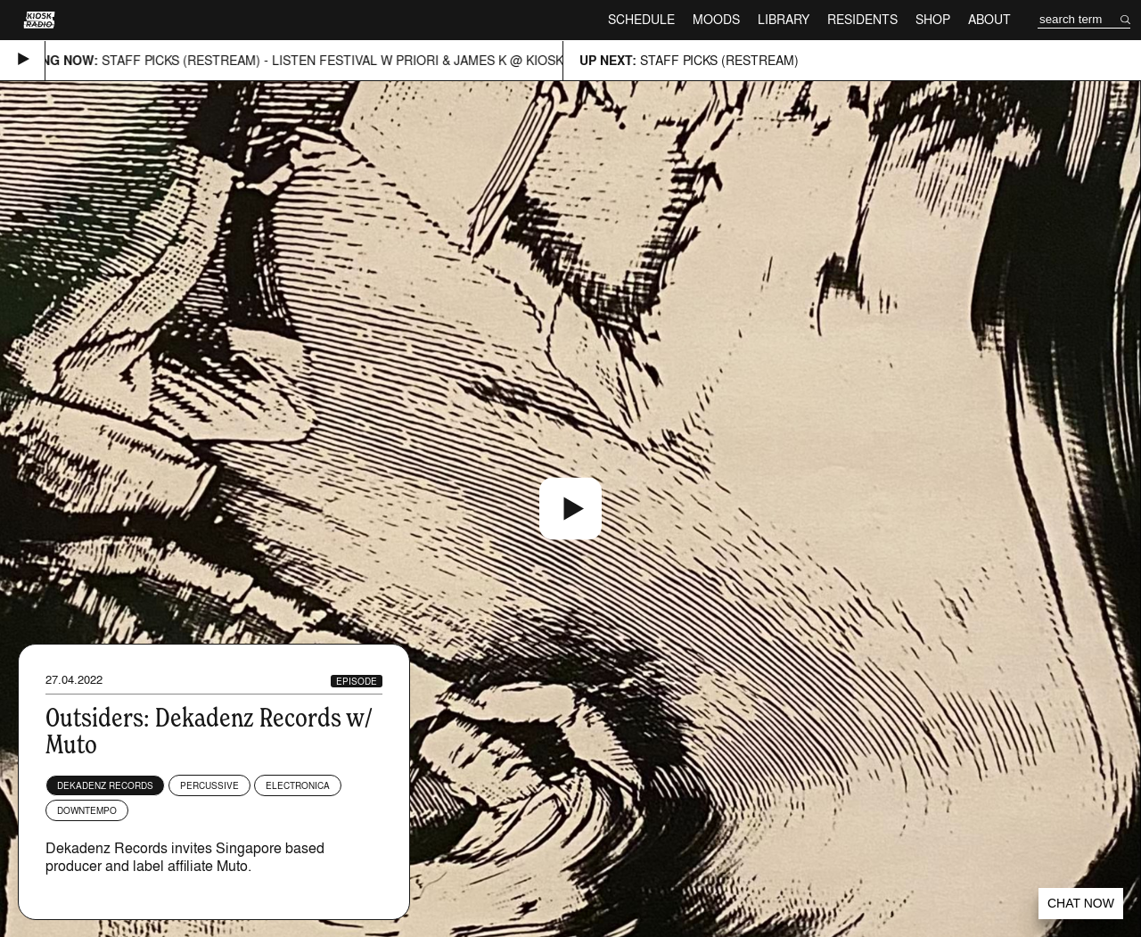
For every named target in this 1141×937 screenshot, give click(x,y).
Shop (932, 19)
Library (783, 19)
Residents (862, 19)
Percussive (209, 785)
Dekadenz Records (105, 785)
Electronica (298, 785)
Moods (716, 19)
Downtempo (87, 810)
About (989, 19)
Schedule (641, 19)
